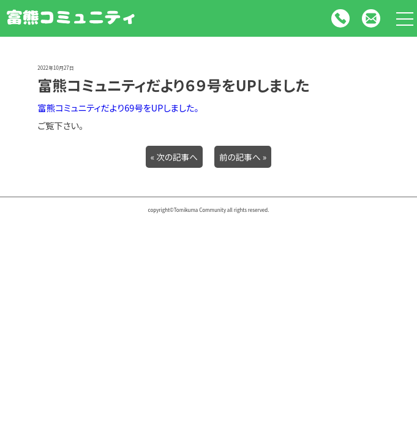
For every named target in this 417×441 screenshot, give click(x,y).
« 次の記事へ (174, 157)
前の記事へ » (242, 157)
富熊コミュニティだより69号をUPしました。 (118, 107)
